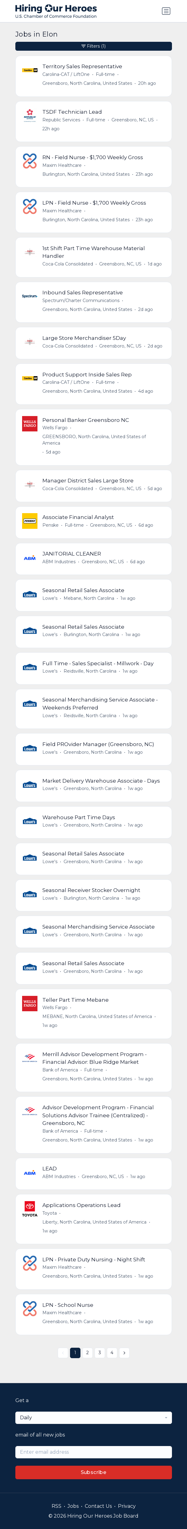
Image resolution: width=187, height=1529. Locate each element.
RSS (56, 1506)
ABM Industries (59, 561)
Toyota (49, 1213)
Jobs (73, 1506)
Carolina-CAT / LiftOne (66, 74)
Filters (93, 46)
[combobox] (93, 1418)
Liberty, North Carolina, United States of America (94, 1222)
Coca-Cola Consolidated (67, 264)
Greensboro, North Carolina (93, 752)
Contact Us (98, 1506)
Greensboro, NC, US (132, 120)
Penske (50, 525)
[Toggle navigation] (166, 11)
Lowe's (49, 598)
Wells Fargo (55, 427)
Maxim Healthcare (62, 165)
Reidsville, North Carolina (90, 671)
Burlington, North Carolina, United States (86, 174)
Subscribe (94, 1472)
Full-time (105, 74)
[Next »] (124, 1353)
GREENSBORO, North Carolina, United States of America (94, 440)
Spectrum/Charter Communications (80, 300)
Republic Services (61, 120)
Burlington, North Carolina (91, 634)
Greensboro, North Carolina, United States (87, 83)
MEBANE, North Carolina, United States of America (97, 1016)
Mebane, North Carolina (89, 598)
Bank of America (60, 1070)
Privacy (127, 1506)
